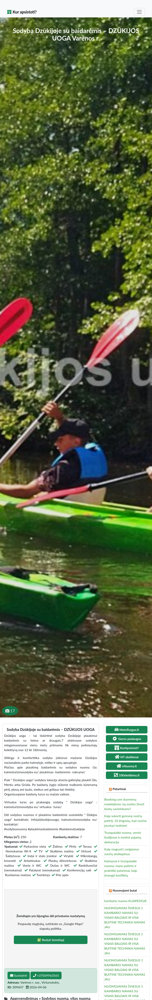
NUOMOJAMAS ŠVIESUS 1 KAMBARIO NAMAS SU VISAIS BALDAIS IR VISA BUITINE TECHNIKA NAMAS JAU (124, 917)
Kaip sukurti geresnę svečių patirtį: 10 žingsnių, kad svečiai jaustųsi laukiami (125, 820)
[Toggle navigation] (139, 12)
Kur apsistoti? (22, 11)
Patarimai (119, 789)
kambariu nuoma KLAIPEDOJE (125, 901)
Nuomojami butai (125, 890)
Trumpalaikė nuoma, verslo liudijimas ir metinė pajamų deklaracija (122, 837)
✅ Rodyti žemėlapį (50, 940)
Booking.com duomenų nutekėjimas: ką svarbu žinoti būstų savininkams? (124, 804)
